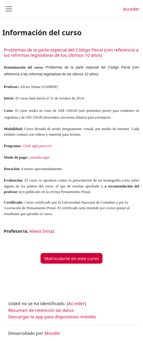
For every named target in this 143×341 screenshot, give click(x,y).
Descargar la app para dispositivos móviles (52, 317)
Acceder (131, 9)
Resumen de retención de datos (41, 310)
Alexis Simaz (42, 231)
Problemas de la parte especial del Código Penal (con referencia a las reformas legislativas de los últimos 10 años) (71, 52)
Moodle (52, 333)
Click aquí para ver (37, 146)
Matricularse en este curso (71, 258)
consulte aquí (39, 157)
